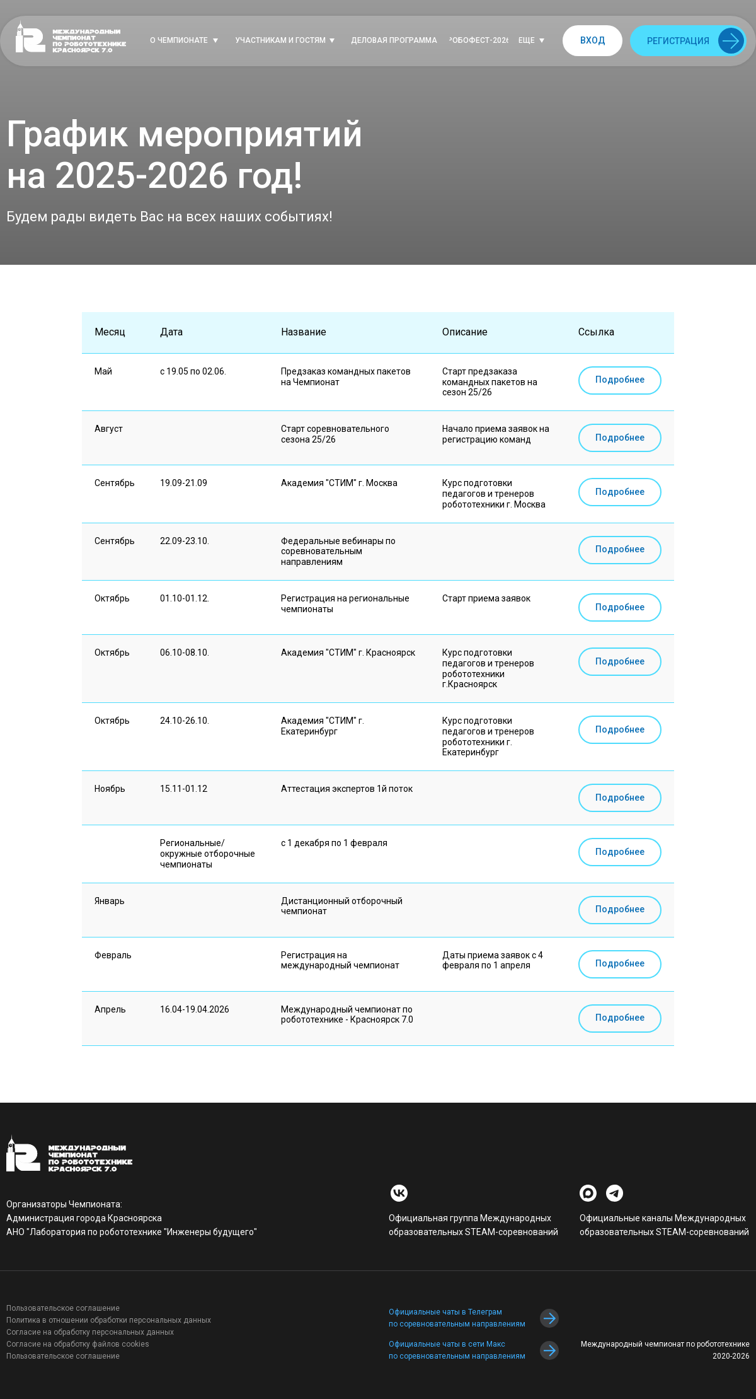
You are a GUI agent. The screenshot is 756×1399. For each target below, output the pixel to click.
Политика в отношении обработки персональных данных (108, 1320)
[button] (187, 41)
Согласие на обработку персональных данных (90, 1332)
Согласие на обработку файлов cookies (77, 1344)
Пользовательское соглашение (63, 1308)
